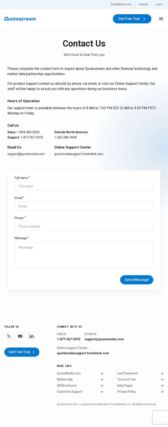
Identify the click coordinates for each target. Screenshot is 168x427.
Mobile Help (80, 379)
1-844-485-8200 (28, 132)
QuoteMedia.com (120, 4)
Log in (159, 4)
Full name (21, 178)
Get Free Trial (132, 19)
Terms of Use (140, 379)
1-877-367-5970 (32, 137)
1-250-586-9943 (65, 137)
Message (21, 238)
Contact (143, 4)
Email (18, 198)
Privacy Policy (140, 391)
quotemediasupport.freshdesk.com (78, 154)
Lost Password (140, 373)
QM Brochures (80, 385)
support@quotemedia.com (26, 154)
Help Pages (140, 385)
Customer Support (80, 391)
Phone (19, 218)
